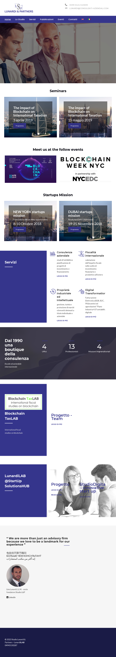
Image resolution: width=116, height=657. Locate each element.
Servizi (32, 19)
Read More (56, 495)
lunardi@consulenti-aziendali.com (87, 8)
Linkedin (11, 597)
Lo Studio (20, 19)
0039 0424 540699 (76, 5)
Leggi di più (62, 276)
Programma (20, 126)
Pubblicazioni (46, 19)
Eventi (61, 19)
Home (8, 19)
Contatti (72, 19)
